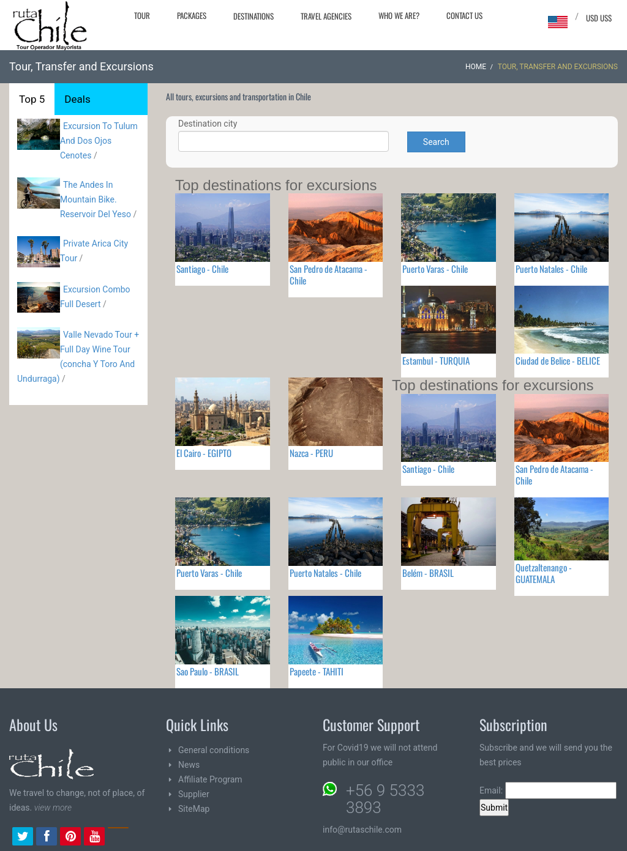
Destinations (253, 16)
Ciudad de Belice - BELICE (558, 360)
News (189, 765)
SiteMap (193, 809)
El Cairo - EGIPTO (203, 452)
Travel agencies (326, 16)
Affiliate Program (210, 779)
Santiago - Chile (202, 268)
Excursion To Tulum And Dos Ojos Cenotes (99, 140)
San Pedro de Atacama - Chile (328, 274)
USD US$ (599, 18)
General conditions (213, 750)
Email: (548, 790)
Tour (142, 15)
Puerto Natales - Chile (551, 268)
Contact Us (464, 15)
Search (436, 142)
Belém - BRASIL (428, 572)
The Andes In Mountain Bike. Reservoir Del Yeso (95, 199)
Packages (191, 15)
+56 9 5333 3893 (385, 799)
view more (53, 807)
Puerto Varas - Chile (435, 268)
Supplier (193, 794)
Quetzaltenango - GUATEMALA (544, 572)
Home (475, 66)
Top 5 (32, 99)
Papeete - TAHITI (317, 671)
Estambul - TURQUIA (436, 360)
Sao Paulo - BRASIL (207, 671)
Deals (77, 99)
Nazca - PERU (311, 452)
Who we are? (398, 15)
